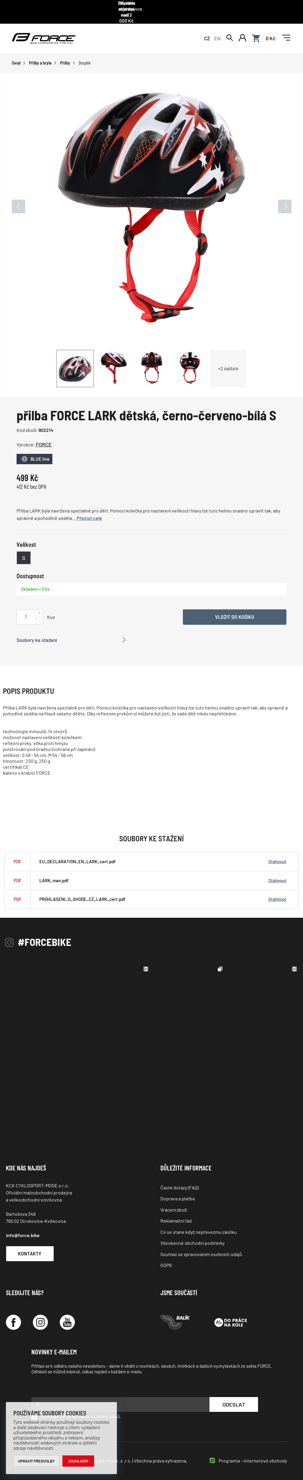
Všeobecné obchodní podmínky (192, 1235)
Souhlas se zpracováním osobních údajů (201, 1246)
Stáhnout (277, 853)
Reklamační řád (176, 1213)
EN (217, 30)
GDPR (166, 1257)
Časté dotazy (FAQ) (179, 1180)
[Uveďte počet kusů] (26, 608)
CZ (207, 30)
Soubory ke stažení (37, 632)
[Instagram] (40, 1314)
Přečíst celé (89, 510)
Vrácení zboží (173, 1202)
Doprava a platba (177, 1191)
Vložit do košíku (234, 609)
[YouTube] (67, 1314)
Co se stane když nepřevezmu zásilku (198, 1224)
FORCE (44, 437)
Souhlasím (78, 1461)
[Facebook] (13, 1314)
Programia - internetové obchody (253, 1453)
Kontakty (31, 1245)
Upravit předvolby (36, 1461)
